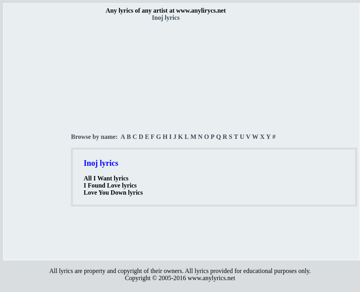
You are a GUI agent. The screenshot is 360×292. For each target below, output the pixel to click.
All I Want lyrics (106, 178)
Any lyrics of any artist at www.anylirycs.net (165, 10)
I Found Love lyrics (110, 185)
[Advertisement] (37, 139)
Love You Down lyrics (113, 192)
